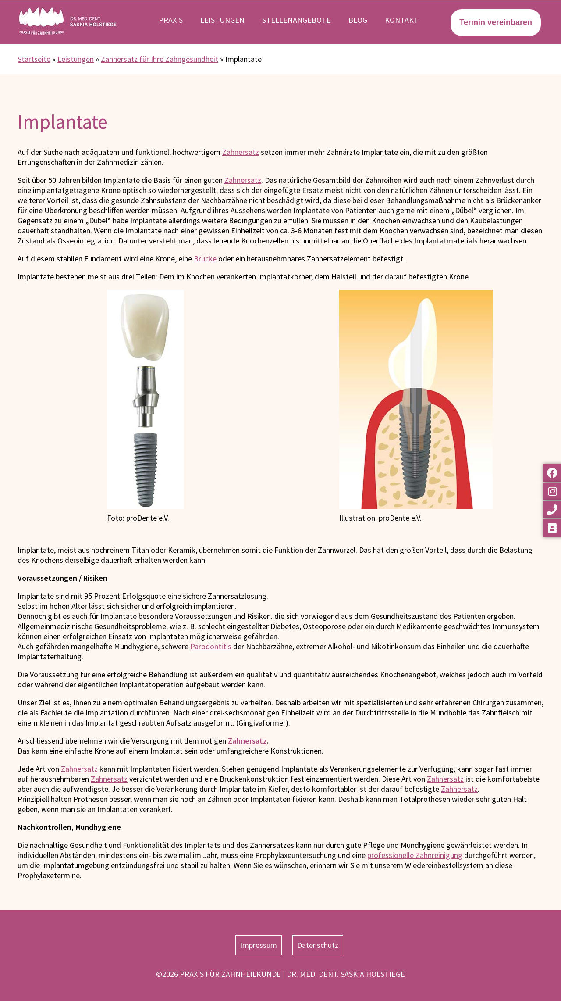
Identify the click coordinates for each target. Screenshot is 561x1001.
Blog (357, 20)
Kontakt (402, 20)
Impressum (258, 945)
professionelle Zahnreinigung (414, 855)
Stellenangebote (296, 20)
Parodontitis (210, 646)
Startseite (34, 59)
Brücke (205, 259)
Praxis (171, 20)
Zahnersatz (240, 152)
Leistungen (222, 20)
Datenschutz (317, 945)
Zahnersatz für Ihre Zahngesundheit (159, 59)
